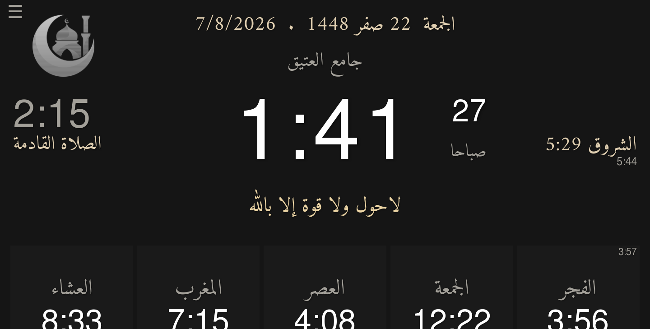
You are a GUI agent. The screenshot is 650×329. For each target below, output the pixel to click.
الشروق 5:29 (591, 150)
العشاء (72, 289)
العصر (325, 289)
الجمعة (439, 25)
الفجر (578, 289)
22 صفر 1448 (358, 25)
